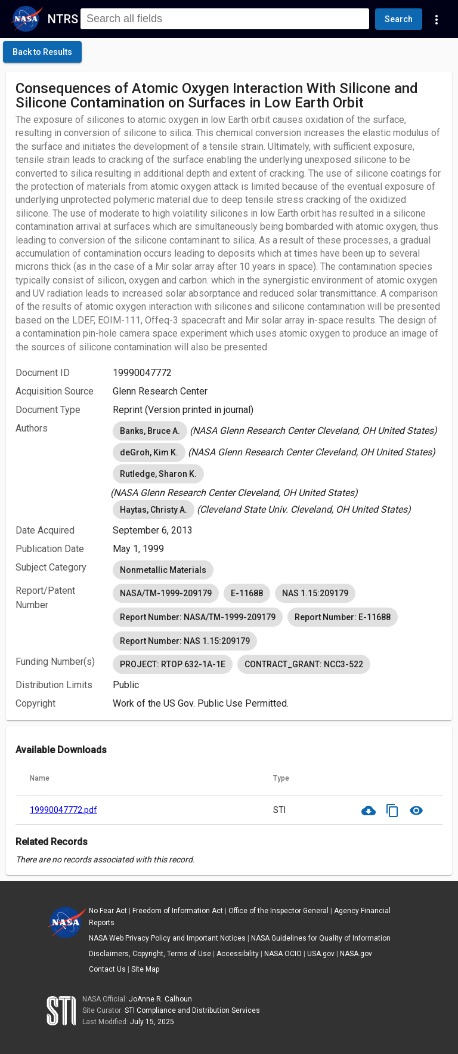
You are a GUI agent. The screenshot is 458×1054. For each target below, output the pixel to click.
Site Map (145, 969)
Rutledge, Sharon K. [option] (158, 473)
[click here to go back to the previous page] (42, 52)
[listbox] (277, 431)
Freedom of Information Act (177, 911)
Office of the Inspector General (278, 911)
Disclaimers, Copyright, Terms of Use (150, 954)
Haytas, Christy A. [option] (153, 509)
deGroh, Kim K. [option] (149, 452)
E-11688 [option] (247, 593)
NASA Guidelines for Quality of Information (321, 938)
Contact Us (107, 969)
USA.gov (321, 954)
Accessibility (237, 954)
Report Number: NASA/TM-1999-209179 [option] (198, 617)
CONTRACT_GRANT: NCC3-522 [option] (303, 664)
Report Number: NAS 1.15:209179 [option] (185, 641)
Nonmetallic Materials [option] (163, 570)
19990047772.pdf (63, 810)
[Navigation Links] (436, 19)
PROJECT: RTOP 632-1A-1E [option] (173, 664)
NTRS (63, 19)
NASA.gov (356, 954)
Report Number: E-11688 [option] (342, 617)
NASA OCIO (283, 954)
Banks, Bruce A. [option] (150, 430)
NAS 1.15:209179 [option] (315, 593)
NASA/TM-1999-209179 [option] (166, 593)
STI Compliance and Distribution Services (192, 1010)
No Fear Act (108, 911)
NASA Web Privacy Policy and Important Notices (167, 938)
